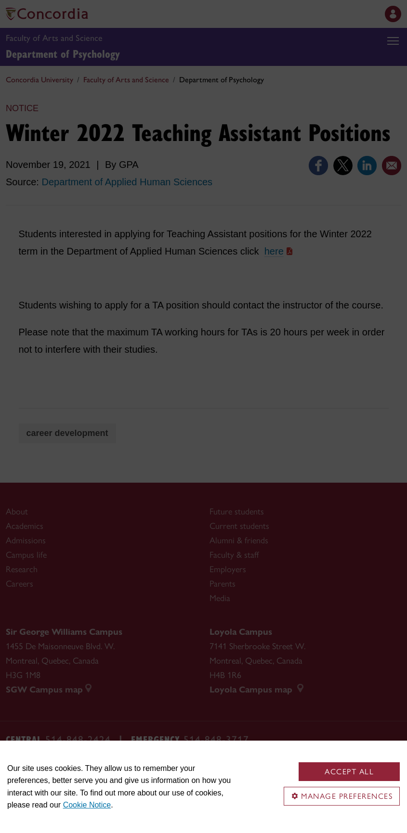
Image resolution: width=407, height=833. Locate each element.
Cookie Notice (87, 805)
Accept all (349, 771)
